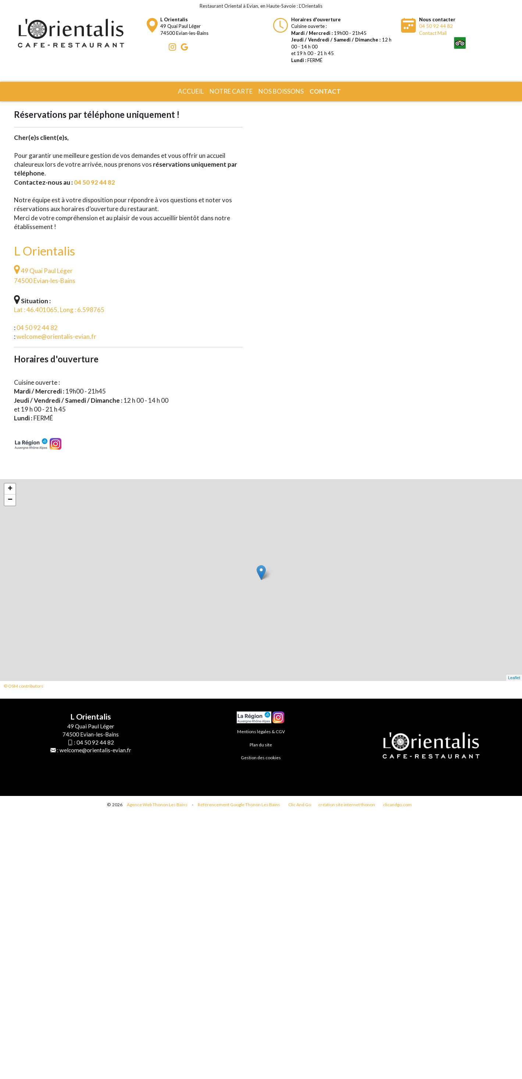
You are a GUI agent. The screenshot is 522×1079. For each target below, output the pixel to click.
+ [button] (10, 489)
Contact (325, 91)
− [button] (10, 500)
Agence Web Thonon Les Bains (157, 804)
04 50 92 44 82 (436, 26)
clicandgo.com (397, 804)
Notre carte (231, 91)
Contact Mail (433, 33)
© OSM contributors (23, 686)
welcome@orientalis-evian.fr (56, 336)
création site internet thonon (346, 804)
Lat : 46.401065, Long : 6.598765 (59, 310)
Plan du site (261, 744)
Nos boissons (281, 91)
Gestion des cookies (261, 757)
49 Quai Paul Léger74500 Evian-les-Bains (184, 26)
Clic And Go (299, 804)
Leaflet (514, 678)
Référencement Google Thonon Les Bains (239, 804)
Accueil (191, 91)
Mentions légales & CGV (261, 731)
